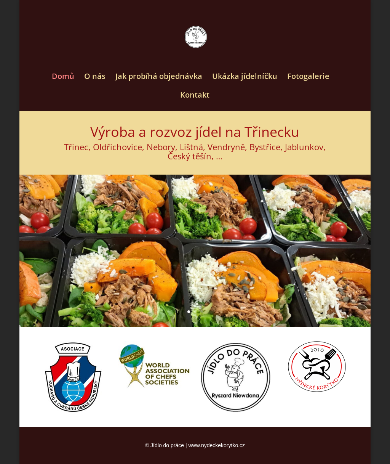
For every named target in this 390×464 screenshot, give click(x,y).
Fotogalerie (308, 77)
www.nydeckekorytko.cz (216, 445)
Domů (63, 77)
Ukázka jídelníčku (244, 77)
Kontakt (194, 96)
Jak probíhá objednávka (158, 77)
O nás (94, 77)
